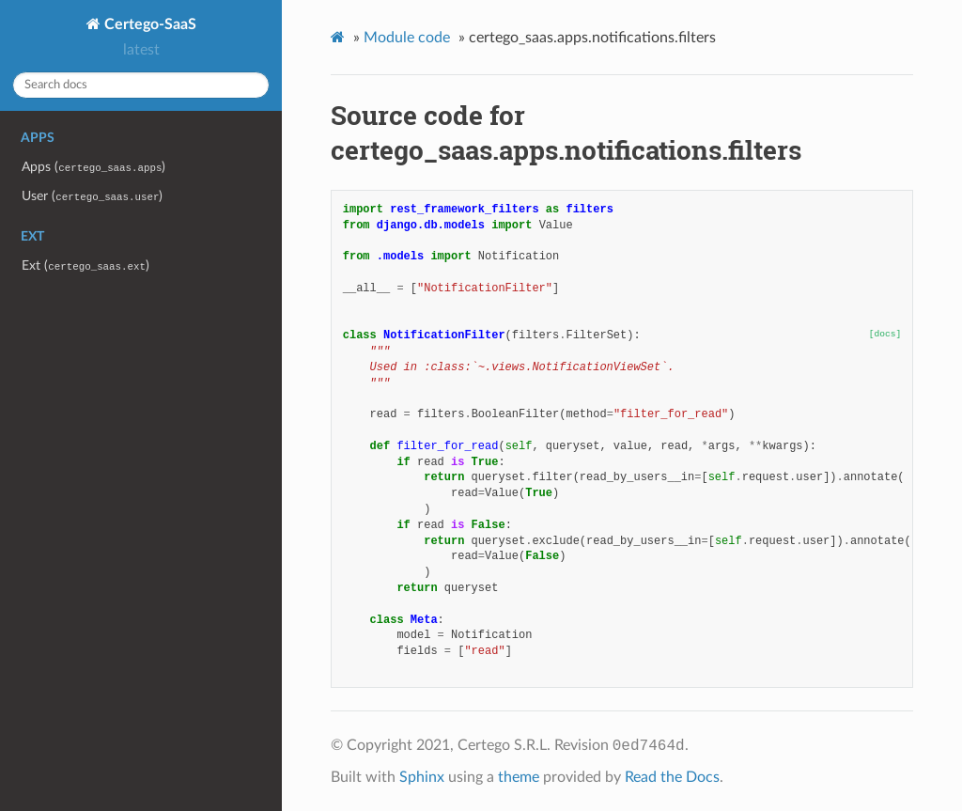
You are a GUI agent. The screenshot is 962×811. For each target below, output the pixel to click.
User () (92, 196)
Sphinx (421, 777)
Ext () (85, 265)
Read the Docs (672, 777)
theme (518, 777)
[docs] (885, 334)
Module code (407, 37)
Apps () (93, 167)
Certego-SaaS (148, 24)
